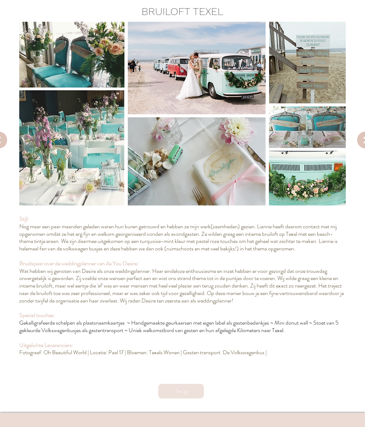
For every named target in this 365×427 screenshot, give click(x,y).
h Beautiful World (67, 352)
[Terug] (181, 391)
